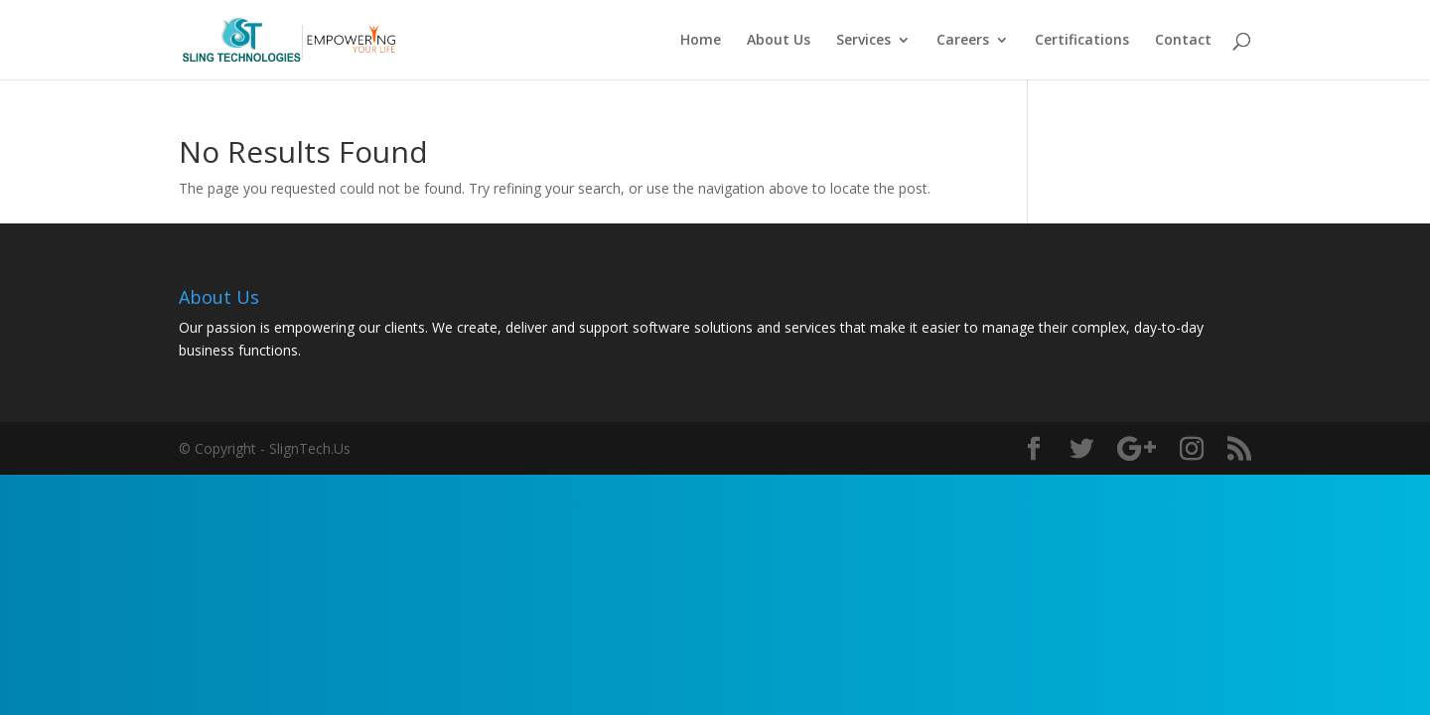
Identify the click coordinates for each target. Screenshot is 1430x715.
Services (863, 41)
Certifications (1082, 41)
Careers (962, 41)
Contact (1183, 41)
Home (700, 41)
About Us (778, 41)
